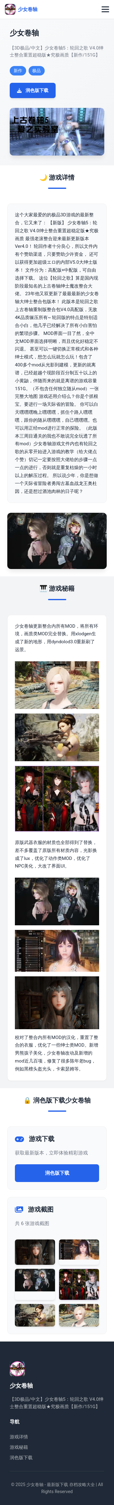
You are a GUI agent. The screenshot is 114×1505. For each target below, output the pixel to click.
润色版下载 (32, 90)
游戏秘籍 (19, 1447)
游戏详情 (19, 1437)
